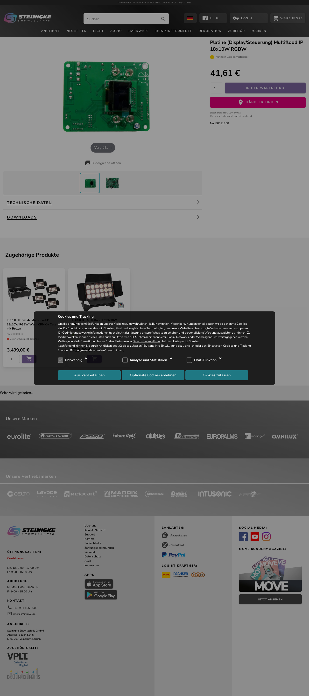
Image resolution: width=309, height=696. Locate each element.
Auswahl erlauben (89, 375)
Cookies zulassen (217, 375)
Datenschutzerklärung (147, 341)
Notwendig (73, 360)
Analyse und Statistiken (148, 360)
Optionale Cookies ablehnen (153, 375)
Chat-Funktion (205, 360)
